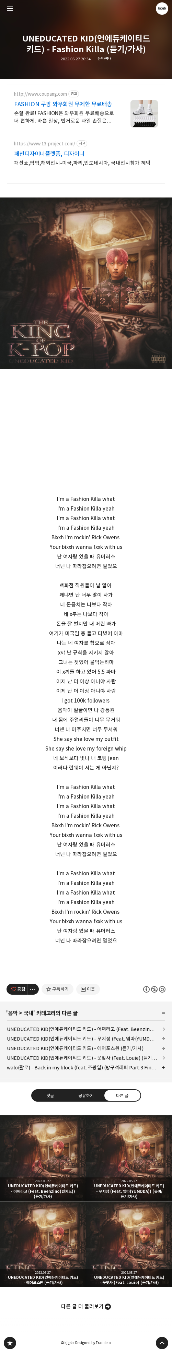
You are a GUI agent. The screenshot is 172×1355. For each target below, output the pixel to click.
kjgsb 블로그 (10, 1343)
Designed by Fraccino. (93, 1342)
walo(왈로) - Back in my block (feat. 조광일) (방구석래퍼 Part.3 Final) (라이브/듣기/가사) (86, 1067)
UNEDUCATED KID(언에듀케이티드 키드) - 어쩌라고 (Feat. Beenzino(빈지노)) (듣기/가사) (86, 1029)
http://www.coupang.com (40, 94)
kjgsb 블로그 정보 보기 (162, 8)
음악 (13, 1013)
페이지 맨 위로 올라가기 (162, 1343)
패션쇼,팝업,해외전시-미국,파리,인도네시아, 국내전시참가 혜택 (82, 163)
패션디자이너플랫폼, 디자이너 (49, 154)
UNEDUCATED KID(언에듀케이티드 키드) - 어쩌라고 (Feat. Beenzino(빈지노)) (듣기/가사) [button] (43, 1158)
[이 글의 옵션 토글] (33, 989)
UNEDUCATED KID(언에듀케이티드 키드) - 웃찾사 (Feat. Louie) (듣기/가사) (85, 1058)
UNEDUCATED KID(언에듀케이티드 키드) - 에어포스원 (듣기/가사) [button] (43, 1244)
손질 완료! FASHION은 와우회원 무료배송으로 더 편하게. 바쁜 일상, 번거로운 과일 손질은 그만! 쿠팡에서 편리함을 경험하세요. (64, 117)
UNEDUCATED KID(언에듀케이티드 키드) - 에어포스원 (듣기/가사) (75, 1048)
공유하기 (85, 1095)
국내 (28, 1013)
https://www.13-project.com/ (44, 144)
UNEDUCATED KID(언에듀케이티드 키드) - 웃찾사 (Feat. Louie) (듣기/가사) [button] (129, 1244)
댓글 (50, 1095)
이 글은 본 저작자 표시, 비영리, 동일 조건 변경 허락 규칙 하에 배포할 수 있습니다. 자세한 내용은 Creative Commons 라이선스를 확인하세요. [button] (154, 989)
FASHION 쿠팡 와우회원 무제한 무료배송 (63, 104)
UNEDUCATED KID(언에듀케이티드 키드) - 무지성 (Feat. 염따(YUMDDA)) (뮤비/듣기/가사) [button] (129, 1158)
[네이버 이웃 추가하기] (88, 989)
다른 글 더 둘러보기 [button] (82, 1306)
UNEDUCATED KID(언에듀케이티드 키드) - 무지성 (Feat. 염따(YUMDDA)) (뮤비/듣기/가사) (86, 1038)
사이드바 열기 (10, 8)
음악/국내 (104, 59)
